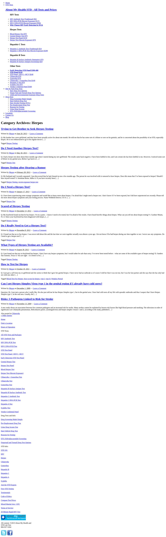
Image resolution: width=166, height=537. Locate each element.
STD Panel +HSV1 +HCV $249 (21, 74)
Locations (9, 113)
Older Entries (6, 315)
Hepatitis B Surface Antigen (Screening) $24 (26, 62)
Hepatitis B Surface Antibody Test (13, 392)
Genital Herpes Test (8, 362)
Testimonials (5, 493)
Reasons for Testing (17, 107)
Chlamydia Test (6, 381)
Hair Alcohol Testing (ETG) (20, 103)
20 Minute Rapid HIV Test (10, 512)
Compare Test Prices (8, 500)
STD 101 (4, 450)
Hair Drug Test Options (18, 91)
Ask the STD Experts (8, 485)
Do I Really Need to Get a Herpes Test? (23, 225)
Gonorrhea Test (6, 385)
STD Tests (9, 5)
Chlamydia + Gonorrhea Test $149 (22, 81)
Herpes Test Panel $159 (18, 38)
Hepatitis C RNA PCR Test (11, 400)
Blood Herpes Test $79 (18, 34)
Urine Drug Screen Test (9, 427)
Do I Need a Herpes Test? (15, 186)
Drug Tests (9, 97)
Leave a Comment (36, 134)
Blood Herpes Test (7, 369)
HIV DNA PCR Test (8, 342)
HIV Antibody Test (8, 339)
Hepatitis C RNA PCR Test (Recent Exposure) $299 (29, 51)
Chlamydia (16, 313)
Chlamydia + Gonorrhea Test (11, 377)
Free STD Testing (7, 489)
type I (43, 279)
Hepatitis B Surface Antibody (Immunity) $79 (26, 60)
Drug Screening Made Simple (21, 99)
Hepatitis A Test (6, 404)
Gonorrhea (5, 466)
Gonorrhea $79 (15, 78)
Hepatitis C (5, 473)
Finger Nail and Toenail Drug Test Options (25, 93)
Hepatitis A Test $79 (17, 83)
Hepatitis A (5, 477)
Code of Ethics (6, 496)
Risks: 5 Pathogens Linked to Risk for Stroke (27, 298)
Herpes (3, 458)
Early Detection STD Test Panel (12, 358)
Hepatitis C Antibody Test (10, 396)
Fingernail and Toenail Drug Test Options (16, 443)
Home (7, 3)
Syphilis (4, 481)
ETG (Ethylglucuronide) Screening (22, 111)
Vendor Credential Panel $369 (21, 87)
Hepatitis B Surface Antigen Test (13, 389)
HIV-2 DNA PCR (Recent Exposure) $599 (25, 23)
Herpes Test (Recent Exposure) (12, 373)
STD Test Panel (6, 350)
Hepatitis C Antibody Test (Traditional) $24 (26, 49)
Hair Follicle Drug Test (18, 101)
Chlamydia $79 (15, 76)
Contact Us (9, 115)
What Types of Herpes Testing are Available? (27, 244)
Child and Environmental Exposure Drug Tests (27, 95)
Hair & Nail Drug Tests (13, 89)
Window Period (57, 279)
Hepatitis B (5, 469)
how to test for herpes (32, 279)
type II (48, 279)
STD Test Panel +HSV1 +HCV (12, 354)
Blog (7, 117)
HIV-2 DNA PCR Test (9, 346)
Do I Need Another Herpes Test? (19, 148)
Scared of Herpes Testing (15, 206)
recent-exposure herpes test (28, 182)
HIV (2, 454)
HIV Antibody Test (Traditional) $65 (23, 19)
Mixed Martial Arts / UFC (10, 504)
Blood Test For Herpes (15, 279)
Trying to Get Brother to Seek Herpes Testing (27, 128)
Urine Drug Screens (17, 109)
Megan (11, 134)
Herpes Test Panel (7, 366)
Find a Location (6, 323)
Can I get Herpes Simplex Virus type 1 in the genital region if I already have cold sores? (51, 283)
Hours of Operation (8, 327)
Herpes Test (11, 163)
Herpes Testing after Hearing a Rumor (23, 167)
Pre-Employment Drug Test (20, 105)
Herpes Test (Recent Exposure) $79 (23, 40)
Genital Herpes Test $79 (19, 36)
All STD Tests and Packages (11, 335)
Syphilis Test (5, 408)
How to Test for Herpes (14, 264)
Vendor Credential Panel (10, 412)
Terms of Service (7, 508)
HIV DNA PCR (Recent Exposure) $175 (24, 21)
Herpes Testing (12, 143)
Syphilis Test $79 (16, 85)
